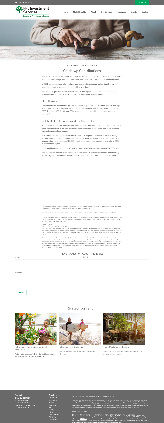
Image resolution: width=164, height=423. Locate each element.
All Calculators (54, 419)
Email (85, 257)
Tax (50, 407)
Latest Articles (54, 415)
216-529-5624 (25, 398)
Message (18, 272)
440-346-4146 (25, 400)
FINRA (82, 419)
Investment (53, 400)
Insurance (52, 405)
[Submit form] (21, 292)
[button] (65, 12)
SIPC (85, 419)
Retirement (53, 398)
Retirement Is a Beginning (71, 347)
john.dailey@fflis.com (24, 2)
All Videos (52, 417)
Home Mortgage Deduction (116, 347)
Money (51, 410)
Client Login (142, 2)
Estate (51, 402)
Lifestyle (52, 412)
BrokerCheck (111, 396)
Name (17, 257)
